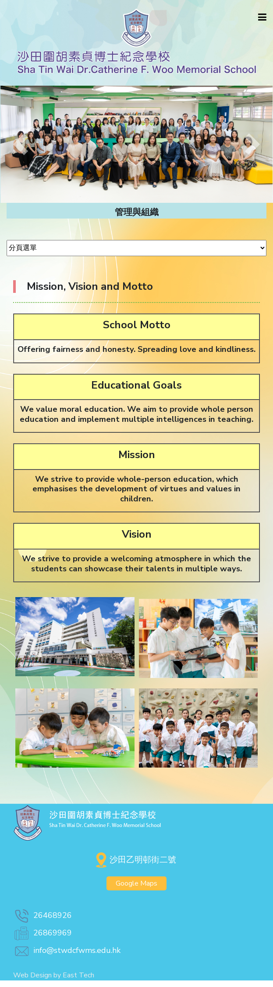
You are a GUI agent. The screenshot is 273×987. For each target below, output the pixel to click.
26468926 (42, 915)
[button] (20, 144)
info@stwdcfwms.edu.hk (67, 950)
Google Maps (136, 883)
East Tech (78, 975)
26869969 (42, 933)
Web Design (32, 975)
